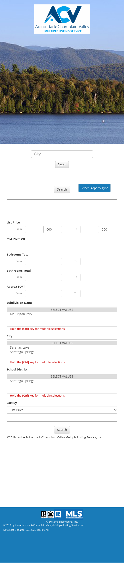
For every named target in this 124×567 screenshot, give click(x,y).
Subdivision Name (20, 303)
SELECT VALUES (62, 309)
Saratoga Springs (62, 352)
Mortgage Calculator (20, 474)
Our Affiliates (14, 468)
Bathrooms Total (19, 271)
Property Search (16, 448)
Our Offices (12, 461)
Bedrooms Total (18, 254)
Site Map (9, 501)
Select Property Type (94, 189)
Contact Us (12, 481)
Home (7, 487)
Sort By (12, 403)
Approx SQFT (16, 286)
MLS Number (16, 239)
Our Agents (12, 454)
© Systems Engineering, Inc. (62, 521)
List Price (13, 222)
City (9, 336)
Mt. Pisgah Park (62, 314)
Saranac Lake (62, 347)
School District (17, 369)
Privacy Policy (14, 494)
